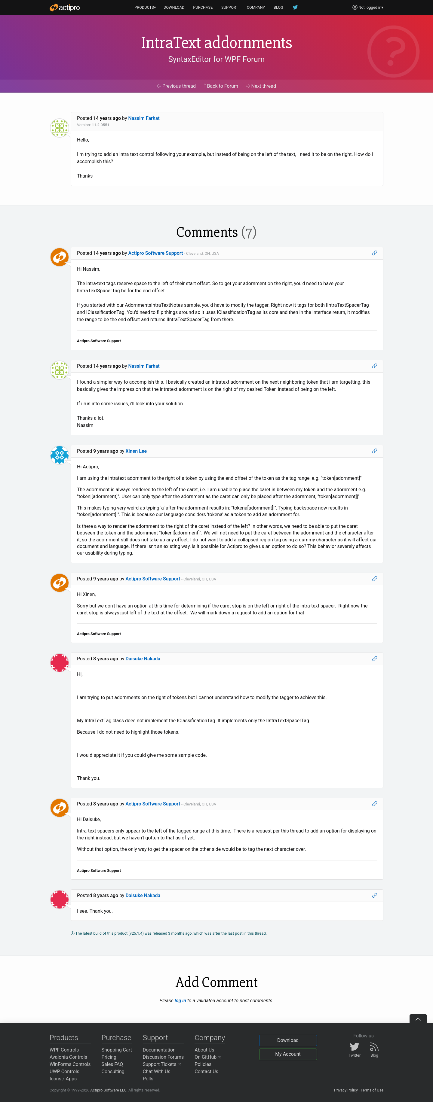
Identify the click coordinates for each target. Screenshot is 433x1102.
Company (210, 1038)
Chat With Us (156, 1071)
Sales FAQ (112, 1064)
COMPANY (256, 7)
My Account (288, 1054)
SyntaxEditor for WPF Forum (216, 59)
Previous (176, 86)
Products (64, 1038)
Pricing (109, 1057)
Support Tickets (162, 1064)
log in (180, 1000)
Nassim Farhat (144, 118)
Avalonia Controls (68, 1057)
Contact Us (206, 1071)
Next (261, 86)
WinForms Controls (70, 1064)
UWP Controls (64, 1071)
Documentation (159, 1050)
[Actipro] (65, 8)
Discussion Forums (163, 1057)
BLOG (278, 7)
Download (288, 1040)
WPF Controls (64, 1050)
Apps (71, 1079)
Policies (203, 1064)
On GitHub (208, 1057)
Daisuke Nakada (142, 659)
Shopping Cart (117, 1050)
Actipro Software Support (155, 253)
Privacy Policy (346, 1090)
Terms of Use (372, 1090)
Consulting (113, 1071)
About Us (204, 1050)
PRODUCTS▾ (145, 7)
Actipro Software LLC (108, 1090)
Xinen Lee (136, 451)
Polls (148, 1079)
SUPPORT (229, 7)
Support (155, 1038)
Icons (55, 1079)
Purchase (116, 1038)
